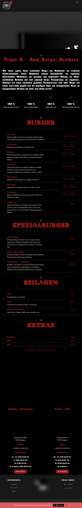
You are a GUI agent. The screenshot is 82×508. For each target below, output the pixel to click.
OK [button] (55, 505)
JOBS (13, 491)
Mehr (66, 505)
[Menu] (77, 2)
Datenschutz (13, 488)
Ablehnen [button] (60, 505)
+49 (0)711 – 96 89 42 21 (20, 448)
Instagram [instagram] (68, 484)
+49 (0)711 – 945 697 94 (62, 448)
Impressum (14, 484)
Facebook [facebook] (68, 488)
